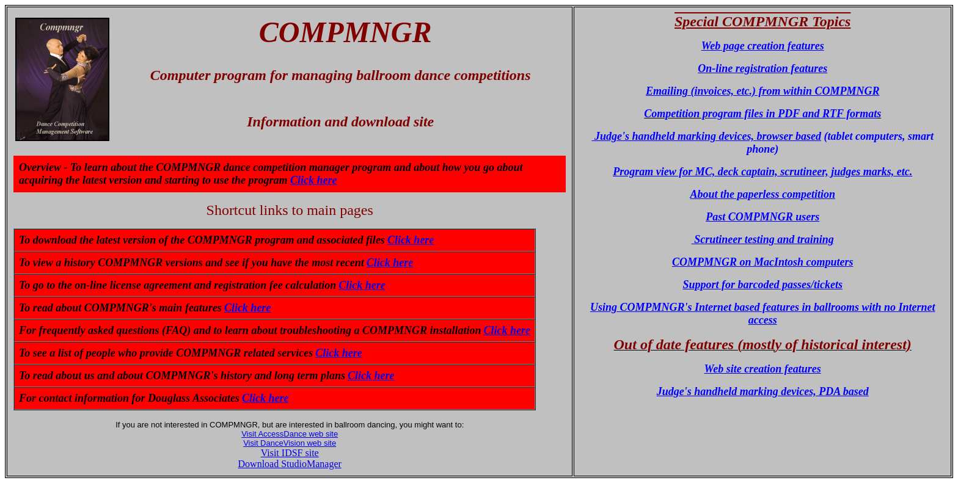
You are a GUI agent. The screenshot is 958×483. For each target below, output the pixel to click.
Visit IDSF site (290, 453)
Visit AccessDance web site (289, 433)
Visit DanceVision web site (289, 443)
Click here (313, 180)
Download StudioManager (290, 464)
